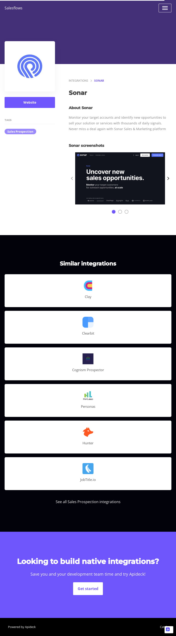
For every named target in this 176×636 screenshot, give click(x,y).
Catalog (165, 627)
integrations (78, 81)
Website (29, 102)
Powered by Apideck (22, 627)
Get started (88, 588)
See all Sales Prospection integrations (88, 501)
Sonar (99, 81)
